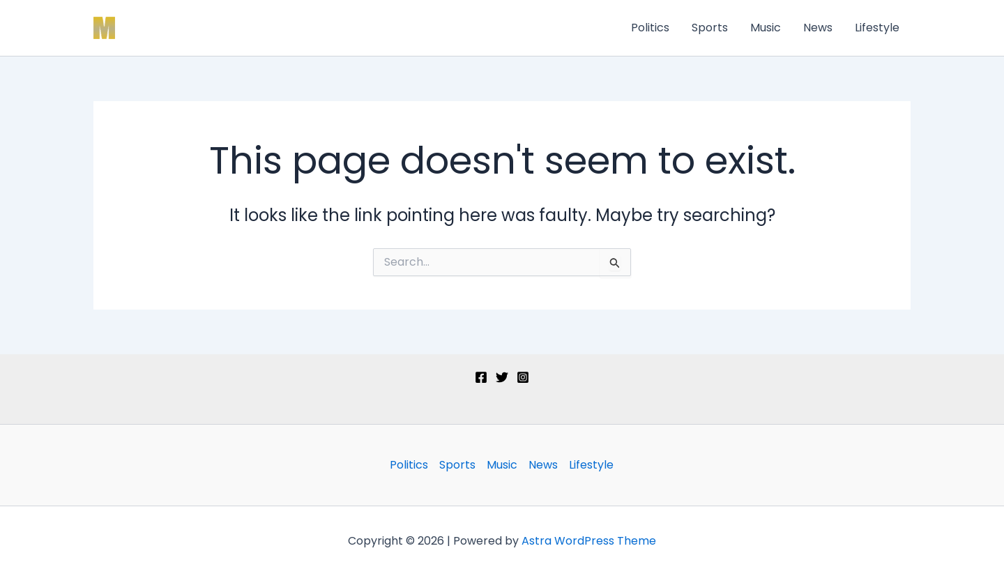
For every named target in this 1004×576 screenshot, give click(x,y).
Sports (710, 28)
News (817, 28)
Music (765, 28)
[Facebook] (481, 377)
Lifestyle (877, 28)
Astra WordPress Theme (589, 541)
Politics (650, 28)
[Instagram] (523, 377)
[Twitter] (502, 377)
